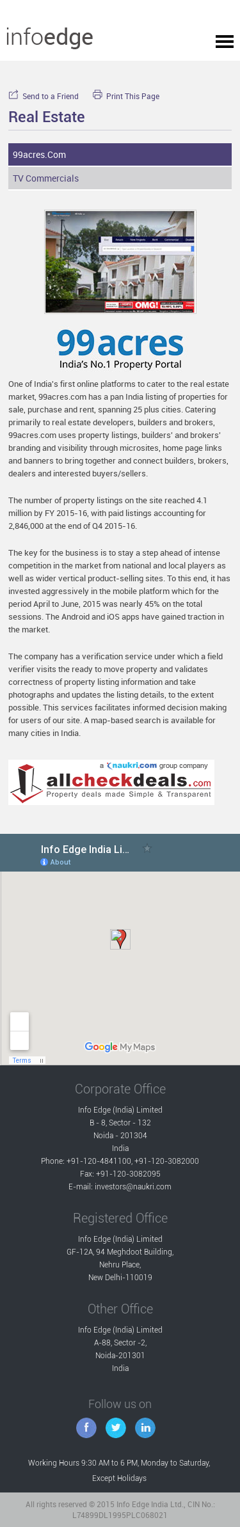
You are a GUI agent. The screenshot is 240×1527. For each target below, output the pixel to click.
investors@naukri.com (133, 1186)
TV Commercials (46, 178)
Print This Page (126, 96)
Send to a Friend (43, 96)
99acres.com (39, 154)
